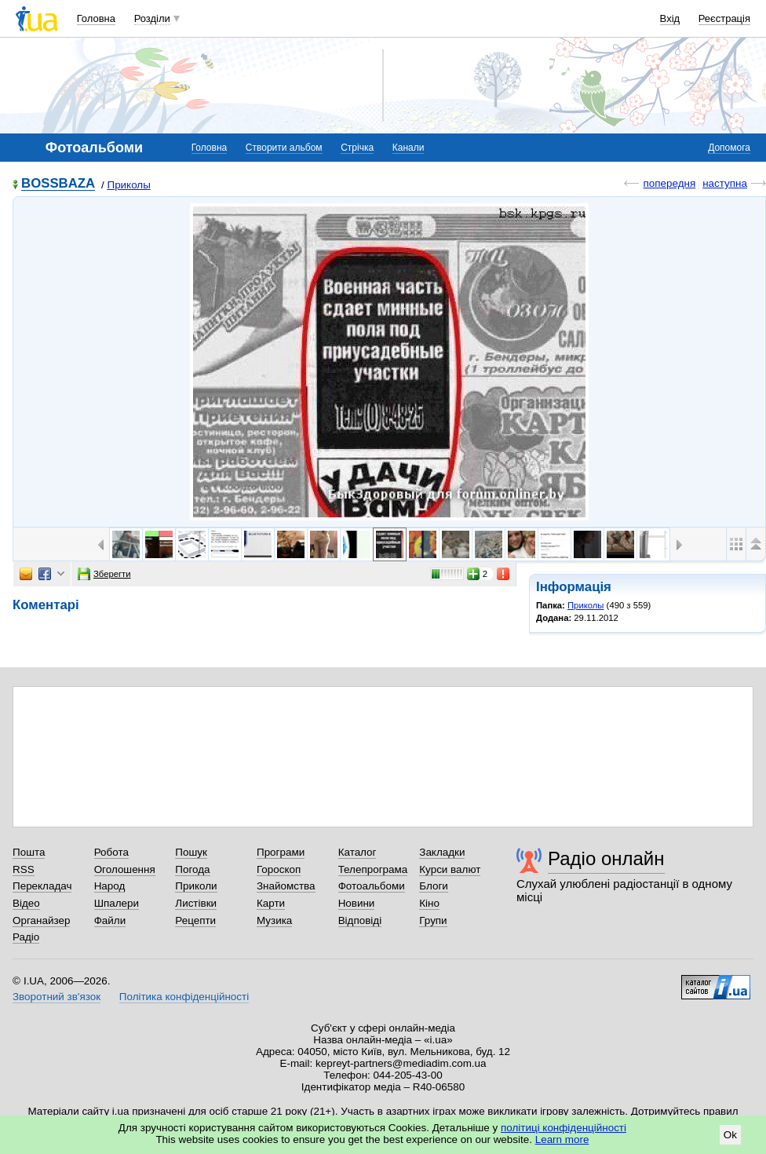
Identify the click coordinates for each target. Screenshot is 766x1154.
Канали (408, 147)
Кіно (429, 903)
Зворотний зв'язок (56, 996)
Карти (271, 903)
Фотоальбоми (371, 886)
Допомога (729, 147)
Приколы (128, 185)
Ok (730, 1135)
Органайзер (41, 920)
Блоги (433, 886)
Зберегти (104, 574)
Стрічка (357, 147)
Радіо (26, 937)
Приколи (196, 886)
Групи (433, 920)
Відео (26, 903)
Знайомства (286, 886)
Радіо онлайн (606, 858)
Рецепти (195, 920)
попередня (669, 183)
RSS (24, 869)
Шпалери (116, 903)
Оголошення (124, 869)
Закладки (442, 852)
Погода (192, 869)
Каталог (357, 852)
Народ (110, 886)
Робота (111, 852)
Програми (281, 852)
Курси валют (449, 869)
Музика (274, 920)
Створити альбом (284, 147)
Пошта (29, 852)
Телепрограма (373, 869)
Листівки (196, 903)
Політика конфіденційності (184, 996)
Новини (356, 903)
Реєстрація (724, 18)
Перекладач (42, 886)
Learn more (562, 1139)
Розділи (152, 18)
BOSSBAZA (58, 184)
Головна (96, 18)
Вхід (670, 18)
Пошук (191, 852)
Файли (110, 920)
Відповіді (360, 920)
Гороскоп (279, 869)
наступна (724, 183)
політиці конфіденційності (563, 1128)
